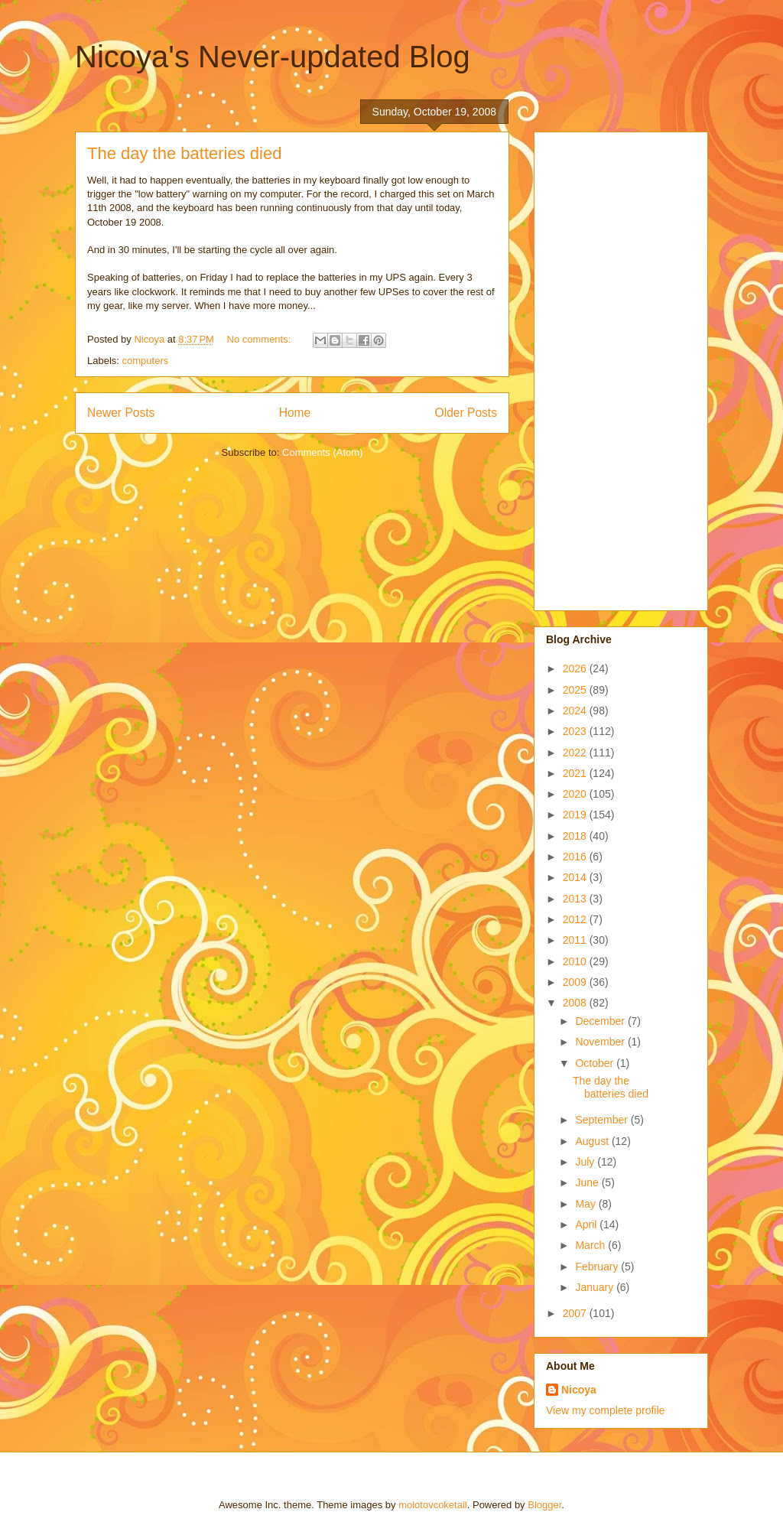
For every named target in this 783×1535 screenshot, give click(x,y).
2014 (576, 877)
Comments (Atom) (322, 452)
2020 (576, 794)
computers (145, 360)
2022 (576, 752)
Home (295, 412)
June (588, 1182)
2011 (576, 940)
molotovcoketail (432, 1505)
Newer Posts (120, 412)
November (601, 1042)
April (587, 1224)
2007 (576, 1313)
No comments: (260, 339)
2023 (576, 731)
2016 (576, 856)
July (586, 1162)
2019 (576, 814)
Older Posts (466, 412)
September (602, 1120)
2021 (576, 773)
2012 (576, 919)
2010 (576, 961)
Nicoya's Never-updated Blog (272, 56)
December (601, 1021)
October (595, 1063)
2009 (576, 982)
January (595, 1287)
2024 (576, 710)
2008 (576, 1003)
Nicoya (578, 1390)
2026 (576, 668)
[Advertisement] (607, 367)
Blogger (544, 1505)
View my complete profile (605, 1410)
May (586, 1204)
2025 (576, 690)
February (598, 1266)
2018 (576, 836)
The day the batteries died (184, 153)
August (593, 1141)
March (591, 1245)
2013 (576, 899)
